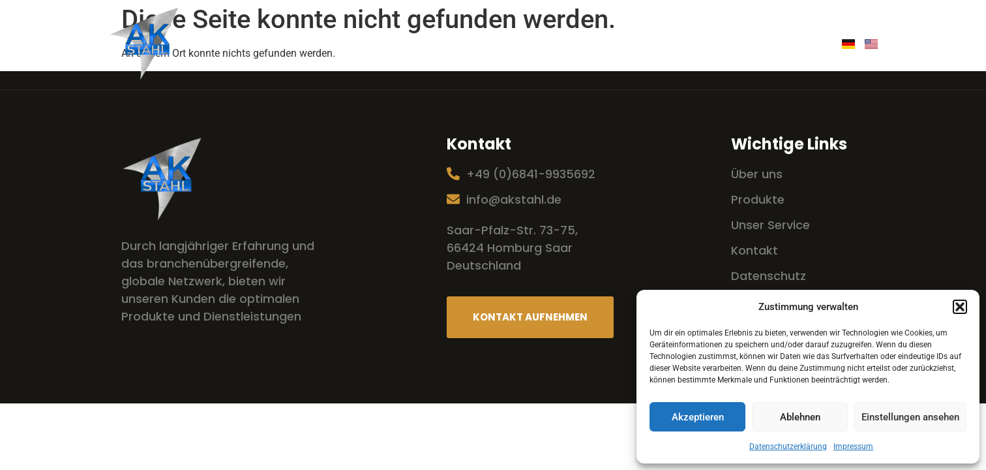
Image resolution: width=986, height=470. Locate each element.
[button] (959, 306)
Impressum (853, 446)
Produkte (581, 44)
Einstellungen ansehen (910, 417)
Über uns (439, 44)
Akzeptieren (698, 417)
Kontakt (792, 44)
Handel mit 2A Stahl (688, 44)
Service (509, 44)
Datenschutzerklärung (788, 446)
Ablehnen (800, 417)
